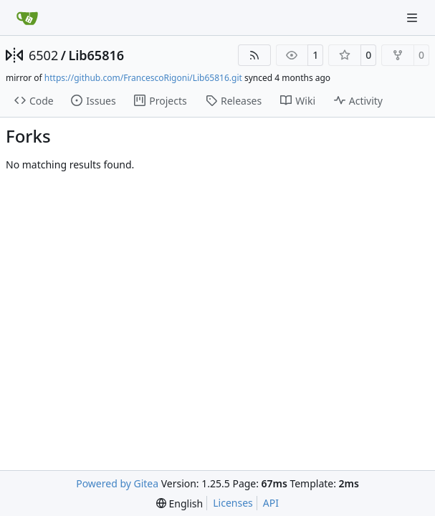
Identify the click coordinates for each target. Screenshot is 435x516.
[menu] (179, 503)
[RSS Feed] (254, 55)
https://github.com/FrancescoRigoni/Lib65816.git (143, 78)
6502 (43, 55)
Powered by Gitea (117, 483)
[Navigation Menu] (413, 17)
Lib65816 (96, 55)
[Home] (27, 18)
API (271, 503)
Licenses (233, 503)
